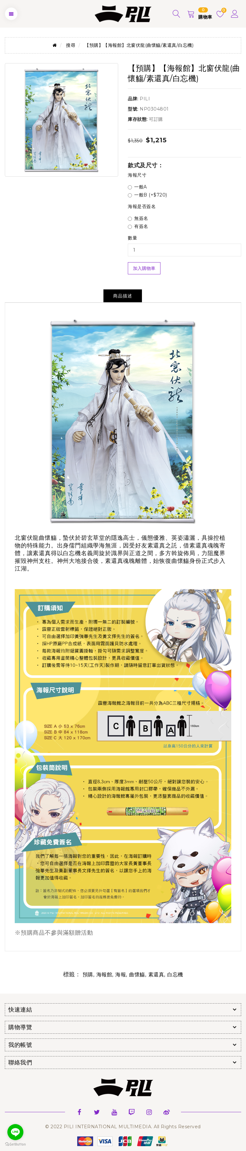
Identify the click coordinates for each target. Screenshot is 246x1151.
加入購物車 (144, 268)
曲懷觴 (137, 975)
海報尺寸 (137, 175)
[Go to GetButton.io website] (15, 1144)
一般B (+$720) (147, 195)
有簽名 (138, 226)
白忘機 (175, 975)
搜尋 (70, 45)
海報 (120, 975)
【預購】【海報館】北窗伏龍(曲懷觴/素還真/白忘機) (139, 45)
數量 (132, 238)
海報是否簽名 (142, 206)
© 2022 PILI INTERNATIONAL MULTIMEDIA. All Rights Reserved (123, 1127)
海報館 (104, 975)
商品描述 (122, 296)
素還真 (156, 975)
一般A (137, 187)
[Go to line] (15, 1132)
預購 (88, 975)
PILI (145, 99)
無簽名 (138, 218)
